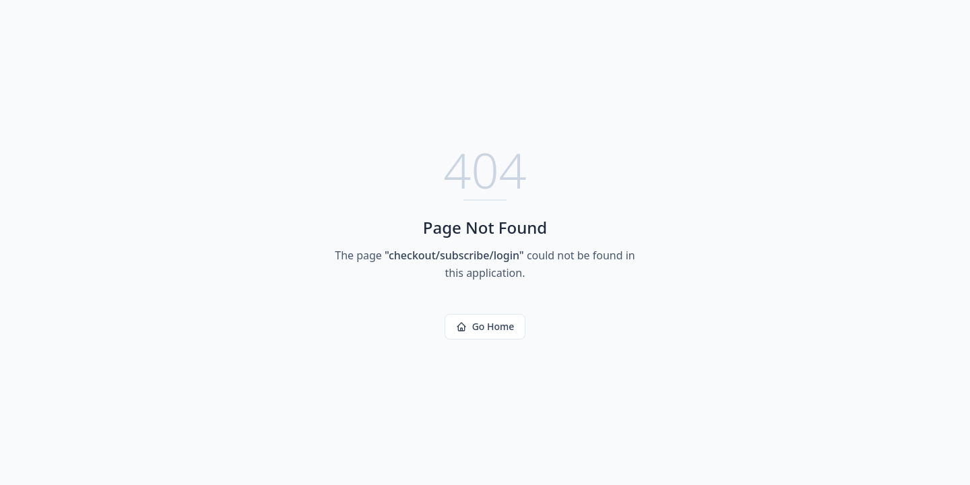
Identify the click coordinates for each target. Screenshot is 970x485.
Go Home (485, 326)
